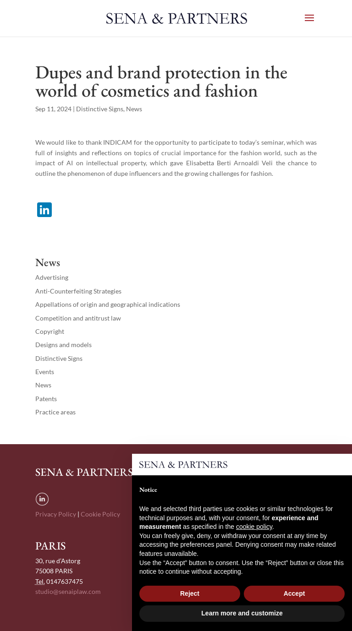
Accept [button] (294, 593)
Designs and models (63, 344)
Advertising (51, 277)
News (134, 109)
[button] (340, 468)
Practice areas (55, 412)
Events (44, 371)
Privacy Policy (55, 514)
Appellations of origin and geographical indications (107, 304)
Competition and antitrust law (78, 318)
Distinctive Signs (99, 109)
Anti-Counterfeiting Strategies (78, 291)
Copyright (49, 331)
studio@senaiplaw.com (68, 591)
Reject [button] (189, 593)
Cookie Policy (100, 514)
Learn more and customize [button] (241, 613)
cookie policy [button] (254, 526)
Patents (46, 399)
